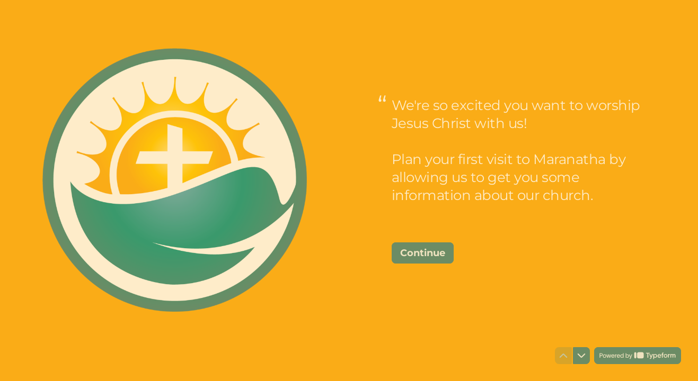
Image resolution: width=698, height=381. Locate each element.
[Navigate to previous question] (563, 355)
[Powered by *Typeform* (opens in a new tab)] (637, 355)
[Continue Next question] (423, 253)
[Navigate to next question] (581, 355)
